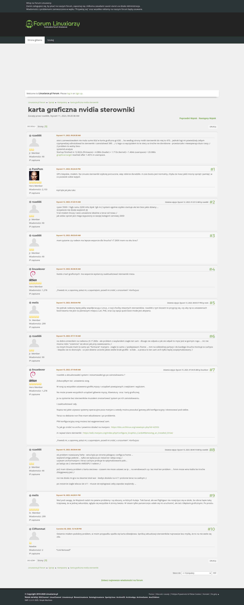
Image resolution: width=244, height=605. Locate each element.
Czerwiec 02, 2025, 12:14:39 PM (69, 529)
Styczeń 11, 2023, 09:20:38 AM (68, 135)
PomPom (37, 169)
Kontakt (206, 594)
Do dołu (31, 126)
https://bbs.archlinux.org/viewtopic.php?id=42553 (135, 427)
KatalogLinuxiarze (96, 597)
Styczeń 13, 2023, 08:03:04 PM (68, 302)
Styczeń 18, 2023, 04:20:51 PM (68, 495)
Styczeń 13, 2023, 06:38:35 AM (68, 269)
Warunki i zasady (162, 594)
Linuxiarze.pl (67, 597)
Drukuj (213, 126)
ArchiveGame (142, 597)
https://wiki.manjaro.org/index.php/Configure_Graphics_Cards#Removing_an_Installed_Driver (128, 432)
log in (69, 93)
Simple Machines (45, 600)
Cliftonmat (38, 529)
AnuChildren (154, 597)
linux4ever (38, 269)
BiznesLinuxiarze (81, 597)
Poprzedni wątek (188, 118)
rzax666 (36, 135)
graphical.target (64, 154)
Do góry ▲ (215, 594)
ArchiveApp (131, 597)
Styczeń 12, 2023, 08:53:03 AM (68, 235)
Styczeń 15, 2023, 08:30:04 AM (68, 449)
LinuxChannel (55, 597)
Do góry (31, 560)
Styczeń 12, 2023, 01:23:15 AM (68, 202)
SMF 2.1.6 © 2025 (31, 600)
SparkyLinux (110, 597)
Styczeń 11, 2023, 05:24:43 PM (68, 169)
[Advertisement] (122, 67)
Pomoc (151, 594)
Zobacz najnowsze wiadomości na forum (122, 580)
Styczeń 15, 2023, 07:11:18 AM (68, 336)
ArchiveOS (120, 597)
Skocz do (177, 573)
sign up (78, 93)
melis (35, 302)
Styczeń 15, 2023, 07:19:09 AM (68, 370)
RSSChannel (44, 597)
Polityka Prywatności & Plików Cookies (186, 594)
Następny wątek (207, 118)
